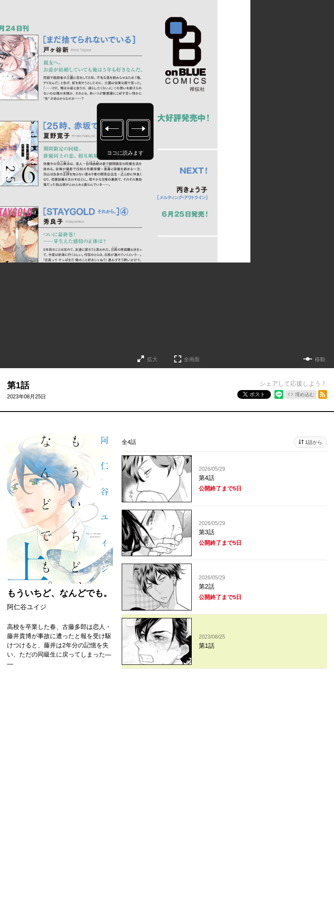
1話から (313, 442)
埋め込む (304, 394)
